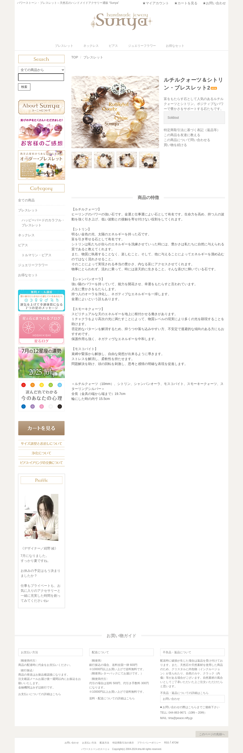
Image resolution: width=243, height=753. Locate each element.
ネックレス (97, 45)
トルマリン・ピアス (36, 255)
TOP (74, 57)
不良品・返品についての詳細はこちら (184, 692)
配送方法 (104, 742)
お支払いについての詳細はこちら (39, 694)
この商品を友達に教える (182, 135)
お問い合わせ (72, 742)
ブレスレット (74, 45)
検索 (24, 86)
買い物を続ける (175, 145)
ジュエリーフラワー (140, 45)
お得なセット (168, 45)
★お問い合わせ (214, 3)
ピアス (116, 45)
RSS (166, 742)
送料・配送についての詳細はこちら (112, 698)
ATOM (175, 742)
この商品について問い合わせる (187, 140)
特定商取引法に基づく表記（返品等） (192, 130)
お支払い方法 (89, 742)
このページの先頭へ (212, 734)
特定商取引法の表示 (123, 742)
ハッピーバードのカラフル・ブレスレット (43, 222)
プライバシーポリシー (149, 742)
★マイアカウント (155, 3)
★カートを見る (185, 3)
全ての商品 (26, 200)
